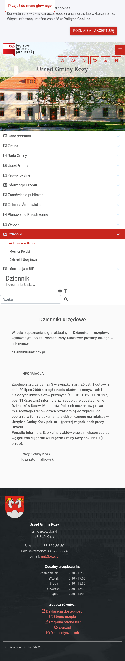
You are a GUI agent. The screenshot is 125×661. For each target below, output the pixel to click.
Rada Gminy (17, 156)
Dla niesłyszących (62, 633)
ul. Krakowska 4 (44, 531)
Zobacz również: (62, 604)
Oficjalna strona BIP (62, 622)
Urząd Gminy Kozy (62, 69)
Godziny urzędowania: (62, 567)
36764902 (34, 647)
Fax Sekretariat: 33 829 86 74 (44, 551)
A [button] (62, 60)
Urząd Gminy (18, 165)
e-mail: (44, 556)
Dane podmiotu (20, 136)
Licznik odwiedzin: (15, 647)
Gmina (13, 146)
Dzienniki (15, 234)
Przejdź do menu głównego (30, 6)
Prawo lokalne (19, 175)
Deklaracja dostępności (62, 611)
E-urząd (62, 627)
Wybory (14, 224)
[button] (94, 60)
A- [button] (84, 60)
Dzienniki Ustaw (21, 284)
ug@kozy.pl (50, 556)
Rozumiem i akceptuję (93, 31)
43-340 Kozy (44, 537)
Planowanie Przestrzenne (28, 214)
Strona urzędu (62, 617)
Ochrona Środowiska (24, 205)
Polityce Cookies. (77, 19)
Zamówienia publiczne (25, 195)
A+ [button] (73, 60)
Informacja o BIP (21, 269)
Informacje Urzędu (22, 185)
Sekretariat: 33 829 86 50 (44, 546)
